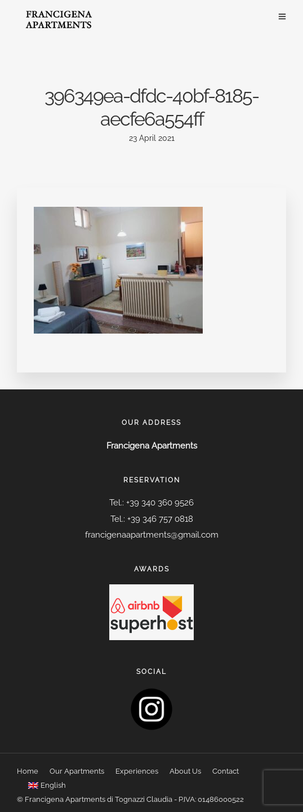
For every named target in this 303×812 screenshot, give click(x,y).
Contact (225, 771)
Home (27, 771)
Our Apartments (77, 771)
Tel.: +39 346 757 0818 (151, 519)
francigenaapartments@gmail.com (152, 535)
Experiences (136, 771)
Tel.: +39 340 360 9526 (151, 503)
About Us (185, 771)
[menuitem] (47, 786)
